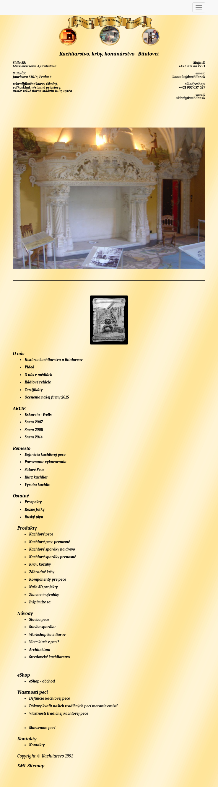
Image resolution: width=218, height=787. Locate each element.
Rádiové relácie (38, 382)
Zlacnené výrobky (44, 594)
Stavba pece (39, 619)
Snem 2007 (34, 422)
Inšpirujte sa (40, 602)
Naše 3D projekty (43, 587)
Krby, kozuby (40, 564)
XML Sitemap (30, 765)
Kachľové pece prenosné (49, 542)
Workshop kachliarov (47, 634)
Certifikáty (34, 390)
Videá (29, 367)
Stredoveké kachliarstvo (49, 657)
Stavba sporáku (42, 627)
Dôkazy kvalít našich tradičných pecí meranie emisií (73, 706)
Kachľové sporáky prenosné (52, 557)
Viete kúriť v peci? (44, 642)
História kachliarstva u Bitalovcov (53, 359)
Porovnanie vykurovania (45, 462)
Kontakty (37, 745)
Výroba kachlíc (37, 484)
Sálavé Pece (34, 469)
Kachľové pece (41, 534)
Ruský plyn (34, 517)
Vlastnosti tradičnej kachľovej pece (58, 713)
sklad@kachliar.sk (190, 98)
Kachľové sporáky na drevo (52, 549)
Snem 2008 (34, 429)
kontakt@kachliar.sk (188, 77)
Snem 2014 (34, 437)
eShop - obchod (42, 681)
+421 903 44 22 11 (191, 66)
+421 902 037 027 (191, 87)
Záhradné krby (41, 572)
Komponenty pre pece (47, 579)
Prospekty (33, 502)
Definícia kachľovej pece (45, 454)
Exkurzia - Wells (38, 414)
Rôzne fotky (34, 509)
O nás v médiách (38, 375)
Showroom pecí (42, 728)
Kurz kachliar (36, 477)
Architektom (39, 649)
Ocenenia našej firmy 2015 (47, 397)
